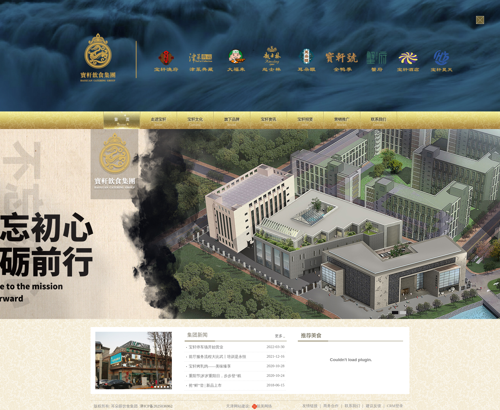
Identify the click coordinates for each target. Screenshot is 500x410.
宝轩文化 (195, 121)
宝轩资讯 (268, 121)
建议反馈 (373, 406)
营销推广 (342, 121)
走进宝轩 (158, 121)
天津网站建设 (237, 406)
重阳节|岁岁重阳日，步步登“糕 (215, 376)
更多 (279, 336)
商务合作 (331, 406)
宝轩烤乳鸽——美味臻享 (210, 366)
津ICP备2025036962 (156, 406)
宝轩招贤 (305, 121)
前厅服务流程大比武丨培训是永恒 (217, 356)
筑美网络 (264, 406)
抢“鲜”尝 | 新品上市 (205, 385)
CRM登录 (395, 406)
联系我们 (378, 121)
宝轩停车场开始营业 (206, 347)
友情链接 (310, 406)
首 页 (122, 121)
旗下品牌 (232, 121)
